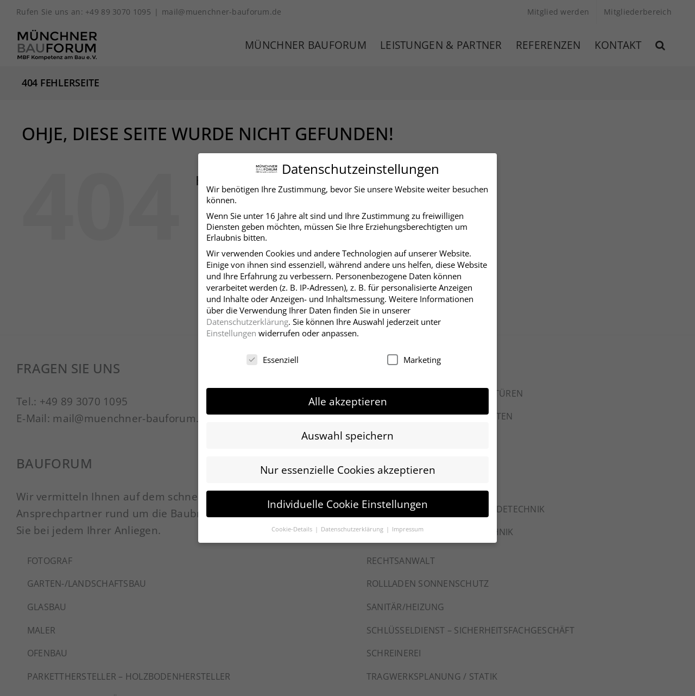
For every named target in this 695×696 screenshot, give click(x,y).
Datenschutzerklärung (247, 320)
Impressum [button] (408, 528)
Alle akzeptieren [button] (347, 399)
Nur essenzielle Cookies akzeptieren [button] (347, 468)
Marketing (414, 358)
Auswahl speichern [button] (347, 434)
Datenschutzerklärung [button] (353, 528)
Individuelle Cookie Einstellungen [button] (347, 502)
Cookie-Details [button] (292, 528)
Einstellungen (231, 331)
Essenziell (273, 358)
